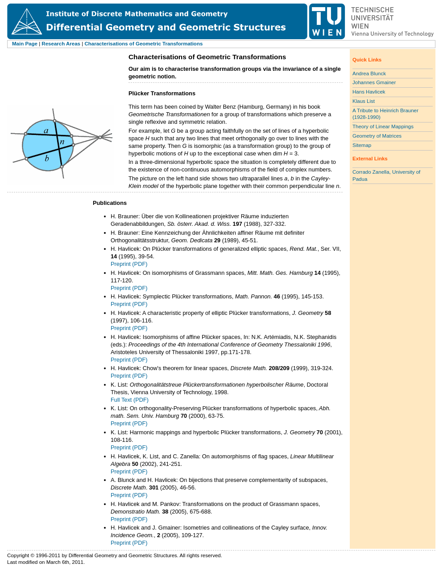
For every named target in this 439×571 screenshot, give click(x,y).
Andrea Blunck (369, 73)
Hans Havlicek (368, 91)
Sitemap (361, 145)
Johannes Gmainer (374, 82)
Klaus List (363, 101)
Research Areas (60, 43)
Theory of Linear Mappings (383, 126)
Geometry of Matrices (377, 136)
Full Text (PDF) (130, 399)
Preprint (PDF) (129, 264)
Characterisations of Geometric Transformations (143, 43)
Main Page (24, 43)
